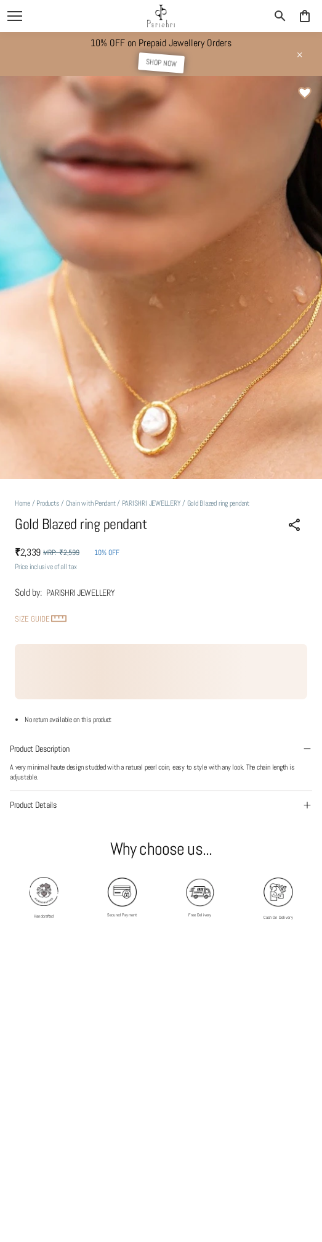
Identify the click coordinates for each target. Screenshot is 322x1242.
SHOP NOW (161, 62)
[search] (280, 16)
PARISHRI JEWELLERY (151, 503)
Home (22, 503)
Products (47, 503)
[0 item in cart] (304, 16)
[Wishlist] (305, 93)
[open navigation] (15, 16)
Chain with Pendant (91, 503)
